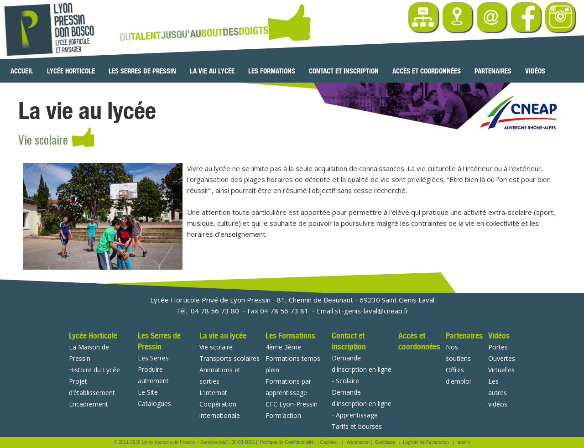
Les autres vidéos (497, 392)
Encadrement (88, 404)
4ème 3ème (283, 347)
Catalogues (154, 403)
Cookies (328, 442)
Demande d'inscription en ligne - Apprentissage (361, 403)
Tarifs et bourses (357, 426)
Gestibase (385, 442)
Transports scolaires (229, 358)
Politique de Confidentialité (286, 442)
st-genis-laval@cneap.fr (372, 310)
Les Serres (153, 358)
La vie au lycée (212, 71)
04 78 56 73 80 (215, 310)
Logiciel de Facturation (426, 442)
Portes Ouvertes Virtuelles (501, 358)
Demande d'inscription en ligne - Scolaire (361, 369)
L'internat (213, 392)
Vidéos (535, 71)
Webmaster (358, 442)
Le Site (148, 392)
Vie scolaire (216, 347)
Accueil (21, 71)
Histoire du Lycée (94, 369)
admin (464, 442)
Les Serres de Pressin (142, 71)
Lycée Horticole (71, 71)
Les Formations (271, 71)
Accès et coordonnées (426, 71)
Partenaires (492, 71)
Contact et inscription (344, 71)
